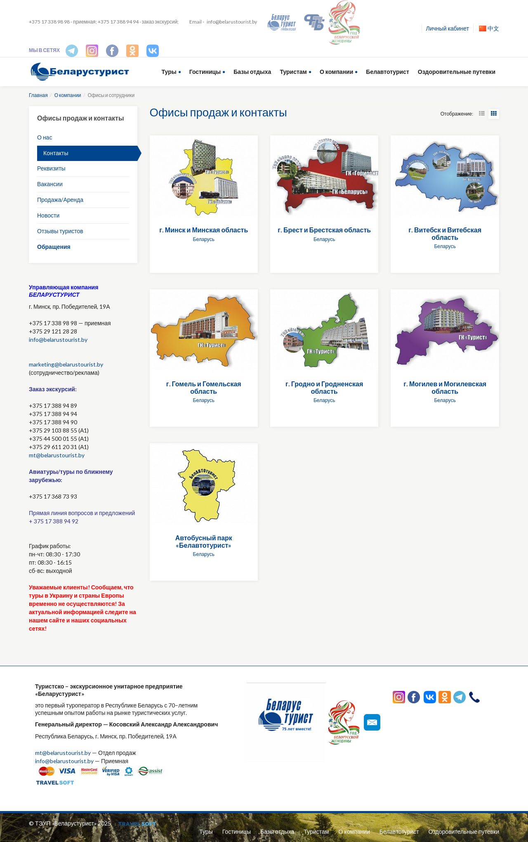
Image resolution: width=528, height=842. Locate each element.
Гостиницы (205, 71)
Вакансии (50, 183)
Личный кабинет (447, 28)
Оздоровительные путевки (456, 71)
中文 (489, 28)
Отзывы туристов (60, 230)
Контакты (55, 152)
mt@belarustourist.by (57, 455)
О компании (336, 71)
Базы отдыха (252, 71)
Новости (48, 215)
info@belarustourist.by (232, 22)
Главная (38, 95)
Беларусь (203, 239)
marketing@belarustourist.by (66, 364)
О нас (44, 137)
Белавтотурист (387, 71)
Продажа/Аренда (60, 199)
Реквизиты (51, 168)
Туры (169, 71)
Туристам (293, 71)
